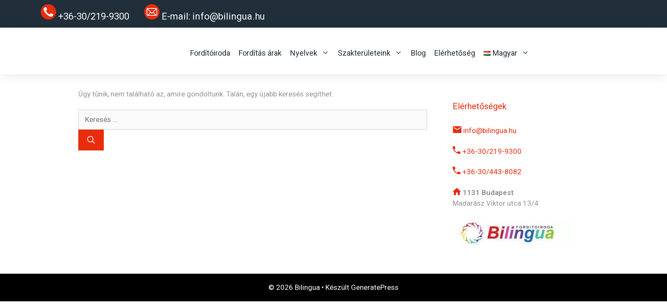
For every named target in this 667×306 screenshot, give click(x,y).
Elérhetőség (454, 52)
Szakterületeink (370, 53)
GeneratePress (375, 287)
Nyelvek (309, 53)
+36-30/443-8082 (487, 171)
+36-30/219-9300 (487, 151)
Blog (418, 52)
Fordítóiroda (210, 52)
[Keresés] (91, 140)
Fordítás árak (260, 52)
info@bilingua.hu (228, 16)
